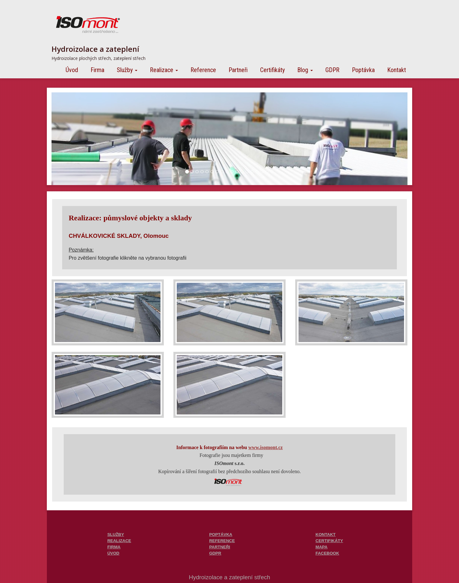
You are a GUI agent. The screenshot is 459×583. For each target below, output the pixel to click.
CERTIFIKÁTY (329, 540)
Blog (305, 70)
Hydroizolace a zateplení (95, 49)
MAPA (322, 547)
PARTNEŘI (219, 547)
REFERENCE (222, 540)
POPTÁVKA (220, 534)
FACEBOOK (327, 553)
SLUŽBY (115, 534)
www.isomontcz (265, 447)
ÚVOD (113, 553)
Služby (127, 70)
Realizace (164, 70)
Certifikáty (272, 70)
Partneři (238, 70)
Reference (203, 70)
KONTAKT (326, 534)
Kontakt (396, 70)
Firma (97, 70)
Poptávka (363, 70)
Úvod (72, 70)
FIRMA (114, 547)
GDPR (332, 70)
